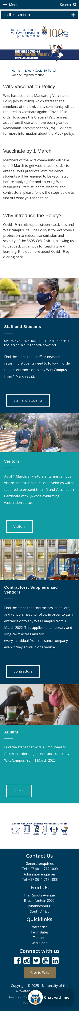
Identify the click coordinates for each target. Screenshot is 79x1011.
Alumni (18, 791)
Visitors (19, 526)
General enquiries (40, 863)
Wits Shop (40, 943)
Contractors (22, 671)
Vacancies (39, 927)
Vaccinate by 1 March (27, 151)
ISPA (26, 1003)
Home (16, 70)
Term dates (40, 932)
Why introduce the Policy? (32, 215)
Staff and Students (28, 400)
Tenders (39, 937)
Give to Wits (39, 972)
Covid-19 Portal (45, 70)
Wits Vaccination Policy (29, 86)
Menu (13, 4)
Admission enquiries (40, 874)
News (27, 70)
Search (69, 4)
